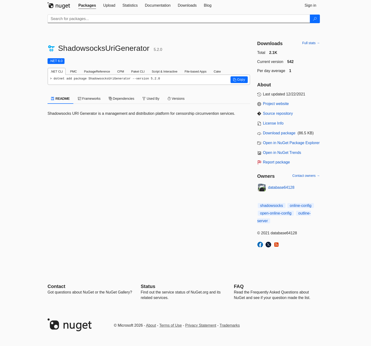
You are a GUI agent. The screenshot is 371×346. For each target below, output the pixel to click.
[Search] (315, 19)
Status (148, 286)
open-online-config (276, 213)
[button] (239, 79)
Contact (56, 286)
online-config (301, 206)
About (151, 325)
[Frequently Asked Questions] (239, 286)
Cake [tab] (217, 71)
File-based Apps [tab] (196, 71)
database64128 (281, 187)
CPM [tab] (120, 71)
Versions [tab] (176, 98)
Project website (276, 104)
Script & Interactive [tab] (164, 71)
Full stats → (311, 43)
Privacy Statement (200, 325)
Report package (276, 162)
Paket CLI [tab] (138, 71)
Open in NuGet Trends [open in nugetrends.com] (282, 153)
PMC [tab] (73, 71)
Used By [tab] (150, 98)
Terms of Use (170, 325)
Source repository (278, 113)
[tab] (87, 5)
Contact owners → (306, 176)
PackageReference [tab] (97, 71)
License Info (273, 123)
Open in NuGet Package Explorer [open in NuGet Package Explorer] (291, 143)
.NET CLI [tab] (56, 71)
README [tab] (60, 98)
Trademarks (230, 325)
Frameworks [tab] (89, 98)
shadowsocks (271, 206)
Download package (279, 133)
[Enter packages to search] (179, 19)
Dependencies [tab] (121, 98)
